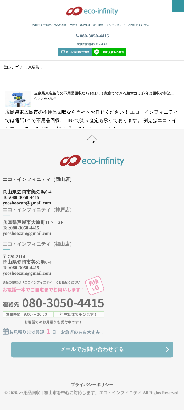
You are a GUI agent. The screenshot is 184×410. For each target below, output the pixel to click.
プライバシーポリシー (92, 381)
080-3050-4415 (92, 35)
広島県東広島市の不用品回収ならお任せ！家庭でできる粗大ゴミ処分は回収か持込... (104, 94)
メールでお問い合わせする (92, 346)
